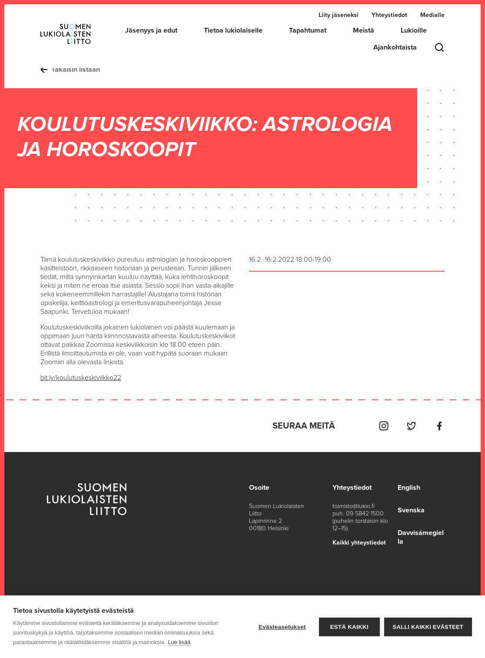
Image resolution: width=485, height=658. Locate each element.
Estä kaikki (349, 627)
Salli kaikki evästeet (428, 627)
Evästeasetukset (282, 627)
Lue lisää (179, 642)
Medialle (432, 15)
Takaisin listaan (70, 69)
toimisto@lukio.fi (353, 506)
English (409, 487)
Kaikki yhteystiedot (359, 542)
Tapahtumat (307, 30)
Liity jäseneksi (339, 15)
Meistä (363, 30)
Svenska (411, 510)
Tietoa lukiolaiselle (233, 30)
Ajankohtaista (395, 47)
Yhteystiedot (389, 15)
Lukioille (414, 30)
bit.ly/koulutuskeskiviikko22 (80, 377)
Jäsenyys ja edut (151, 30)
